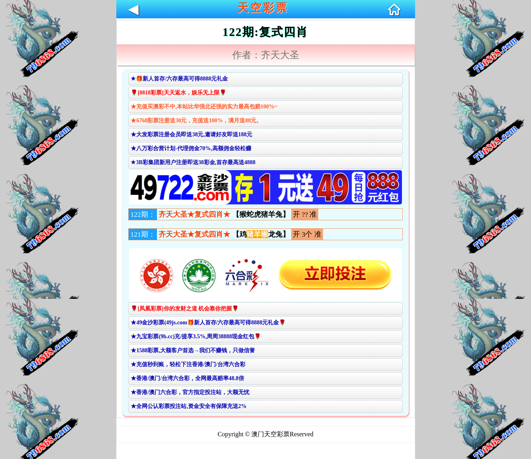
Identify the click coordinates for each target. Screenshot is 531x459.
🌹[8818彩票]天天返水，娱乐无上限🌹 (178, 93)
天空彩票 (262, 8)
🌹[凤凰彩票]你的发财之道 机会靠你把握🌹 (185, 309)
